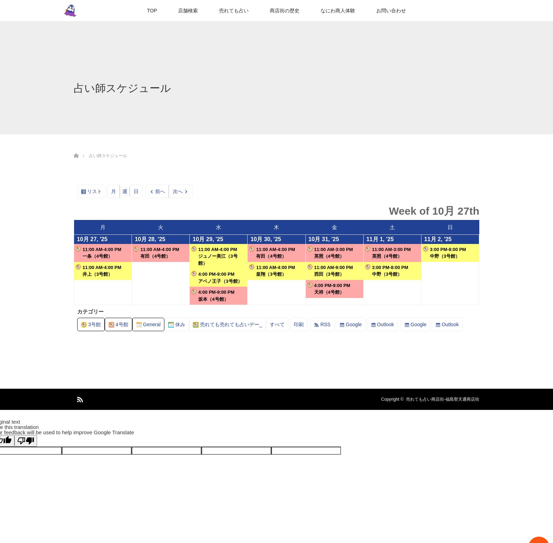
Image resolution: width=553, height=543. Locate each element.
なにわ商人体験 (338, 10)
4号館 (118, 324)
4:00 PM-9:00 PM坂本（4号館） (213, 295)
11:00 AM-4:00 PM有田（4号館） (156, 252)
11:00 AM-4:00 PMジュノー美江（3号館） (214, 256)
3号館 (91, 324)
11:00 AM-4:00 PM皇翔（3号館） (272, 270)
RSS (325, 324)
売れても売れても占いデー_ (227, 324)
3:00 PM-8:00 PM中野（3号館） (386, 270)
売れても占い (234, 10)
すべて (277, 324)
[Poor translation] (25, 441)
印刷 (301, 325)
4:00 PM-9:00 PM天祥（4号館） (329, 288)
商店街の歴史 (284, 10)
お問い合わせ (391, 10)
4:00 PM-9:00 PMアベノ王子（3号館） (216, 277)
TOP (152, 10)
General (148, 324)
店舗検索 (188, 10)
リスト (96, 192)
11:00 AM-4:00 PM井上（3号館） (98, 270)
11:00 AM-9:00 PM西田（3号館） (330, 270)
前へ (160, 191)
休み (176, 324)
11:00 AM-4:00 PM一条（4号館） (98, 252)
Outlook (385, 324)
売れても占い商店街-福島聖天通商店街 (442, 399)
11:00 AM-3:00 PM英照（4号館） (330, 252)
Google (353, 324)
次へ (178, 191)
